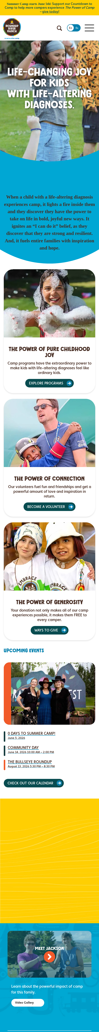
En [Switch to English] (70, 27)
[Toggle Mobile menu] (89, 28)
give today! (50, 11)
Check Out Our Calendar (30, 783)
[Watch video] (49, 956)
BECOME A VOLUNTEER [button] (46, 507)
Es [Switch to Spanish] (77, 27)
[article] (49, 331)
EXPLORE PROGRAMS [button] (46, 383)
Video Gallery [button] (24, 1002)
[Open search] (59, 28)
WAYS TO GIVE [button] (46, 630)
